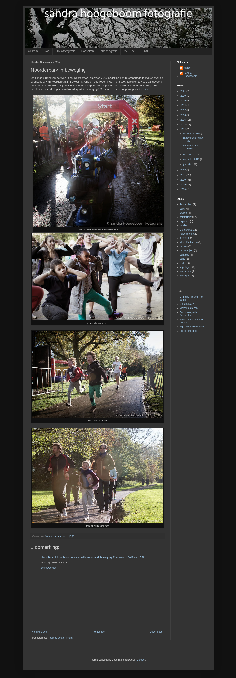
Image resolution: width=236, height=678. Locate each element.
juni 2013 (188, 164)
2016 (183, 115)
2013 (183, 129)
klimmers (185, 237)
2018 (183, 105)
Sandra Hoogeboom (190, 74)
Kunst (144, 51)
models (184, 246)
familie (183, 225)
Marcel (187, 67)
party (182, 258)
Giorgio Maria (187, 229)
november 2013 (192, 133)
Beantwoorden (48, 567)
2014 (183, 124)
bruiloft (183, 212)
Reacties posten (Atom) (60, 637)
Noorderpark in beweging (191, 147)
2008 (183, 189)
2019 (183, 100)
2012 (183, 170)
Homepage (98, 631)
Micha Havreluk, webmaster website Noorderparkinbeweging (76, 557)
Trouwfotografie (65, 51)
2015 (183, 119)
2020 (183, 95)
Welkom (33, 51)
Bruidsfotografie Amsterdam (188, 314)
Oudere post (156, 631)
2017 (183, 110)
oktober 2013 (190, 154)
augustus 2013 (191, 159)
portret (183, 263)
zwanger (184, 275)
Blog (47, 51)
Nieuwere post (40, 631)
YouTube (129, 51)
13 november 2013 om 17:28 (128, 557)
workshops (185, 271)
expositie (184, 221)
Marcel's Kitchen (189, 242)
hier (146, 89)
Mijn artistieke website (192, 326)
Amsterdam (186, 204)
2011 (183, 175)
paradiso (184, 254)
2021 (183, 91)
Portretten (87, 51)
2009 (183, 184)
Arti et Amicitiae (188, 330)
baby (182, 208)
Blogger (141, 659)
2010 (183, 179)
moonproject (186, 250)
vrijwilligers (186, 267)
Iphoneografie (108, 51)
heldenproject (187, 233)
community (186, 217)
